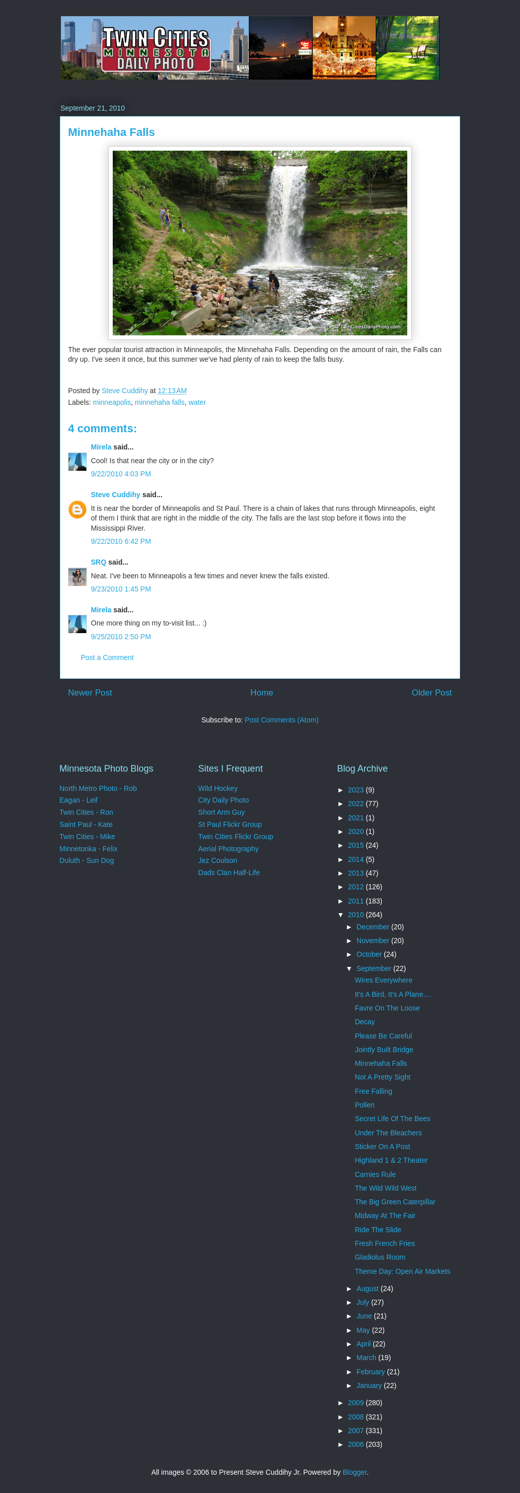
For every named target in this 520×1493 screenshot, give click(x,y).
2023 (357, 790)
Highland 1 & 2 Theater (391, 1160)
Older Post (432, 693)
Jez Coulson (217, 860)
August (368, 1288)
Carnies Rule (375, 1174)
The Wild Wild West (386, 1188)
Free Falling (374, 1091)
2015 (357, 845)
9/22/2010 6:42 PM (121, 541)
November (373, 940)
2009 (357, 1403)
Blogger (355, 1472)
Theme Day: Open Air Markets (402, 1271)
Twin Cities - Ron (86, 812)
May (364, 1330)
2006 (357, 1444)
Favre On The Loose (387, 1008)
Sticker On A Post (382, 1146)
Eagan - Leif (78, 800)
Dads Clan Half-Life (228, 873)
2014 (357, 859)
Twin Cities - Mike (87, 836)
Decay (365, 1022)
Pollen (365, 1105)
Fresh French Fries (385, 1243)
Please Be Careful (383, 1036)
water (197, 402)
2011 (357, 901)
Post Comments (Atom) (281, 720)
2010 (357, 915)
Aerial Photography (228, 849)
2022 (357, 804)
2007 (357, 1431)
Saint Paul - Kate (86, 824)
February (371, 1372)
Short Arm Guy (221, 812)
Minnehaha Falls (381, 1063)
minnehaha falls (160, 402)
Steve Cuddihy (115, 495)
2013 (357, 873)
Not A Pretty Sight (383, 1077)
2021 (357, 818)
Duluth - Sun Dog (86, 860)
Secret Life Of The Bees (393, 1119)
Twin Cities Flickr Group (235, 836)
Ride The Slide (378, 1230)
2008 (357, 1417)
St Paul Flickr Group (230, 824)
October (370, 954)
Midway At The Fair (385, 1215)
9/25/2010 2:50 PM (121, 637)
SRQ (98, 562)
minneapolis (112, 402)
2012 (357, 887)
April (364, 1344)
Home (261, 693)
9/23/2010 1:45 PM (121, 589)
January (370, 1385)
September (374, 968)
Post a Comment (107, 657)
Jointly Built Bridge (384, 1050)
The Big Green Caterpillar (395, 1202)
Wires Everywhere (384, 980)
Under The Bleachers (388, 1133)
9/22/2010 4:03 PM (121, 474)
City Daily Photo (223, 800)
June (365, 1316)
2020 (357, 831)
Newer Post (90, 693)
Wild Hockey (218, 788)
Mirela (101, 447)
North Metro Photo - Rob (98, 788)
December (373, 927)
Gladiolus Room (380, 1257)
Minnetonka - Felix (88, 849)
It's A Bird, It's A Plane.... (393, 994)
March (367, 1357)
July (363, 1302)
